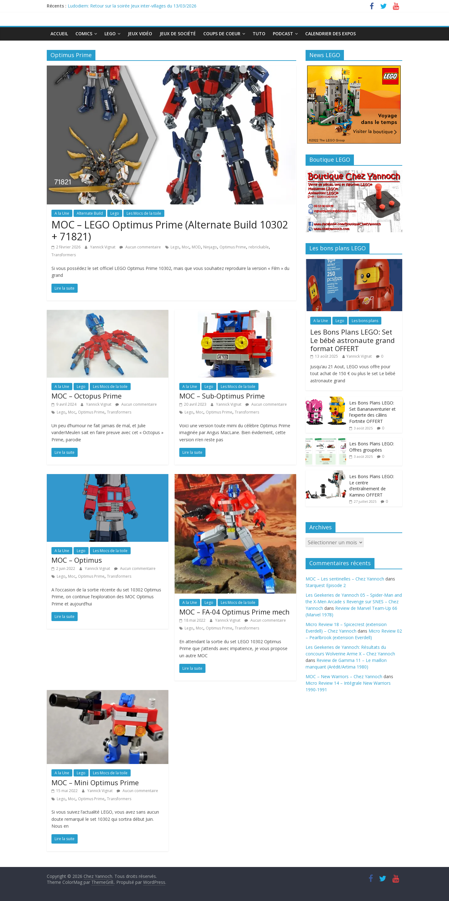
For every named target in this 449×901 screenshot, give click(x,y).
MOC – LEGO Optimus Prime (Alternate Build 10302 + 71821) (169, 230)
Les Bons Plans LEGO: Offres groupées (371, 447)
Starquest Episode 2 (326, 585)
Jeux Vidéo (140, 34)
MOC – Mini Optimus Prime (95, 782)
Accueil (59, 34)
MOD (196, 247)
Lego (110, 34)
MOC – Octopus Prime (86, 395)
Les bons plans (365, 320)
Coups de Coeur (221, 34)
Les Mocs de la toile (144, 213)
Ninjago (210, 247)
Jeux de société (178, 34)
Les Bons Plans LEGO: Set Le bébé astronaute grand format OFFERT (352, 340)
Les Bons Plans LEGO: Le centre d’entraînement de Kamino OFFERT (371, 485)
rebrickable (259, 247)
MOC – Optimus (76, 560)
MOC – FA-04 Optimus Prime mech (234, 611)
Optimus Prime (233, 247)
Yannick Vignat (103, 247)
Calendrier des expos (330, 34)
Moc (185, 247)
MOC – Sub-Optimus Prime (222, 395)
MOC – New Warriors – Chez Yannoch (344, 676)
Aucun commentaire (140, 247)
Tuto (259, 34)
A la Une (62, 213)
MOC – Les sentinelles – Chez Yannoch (345, 579)
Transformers (63, 254)
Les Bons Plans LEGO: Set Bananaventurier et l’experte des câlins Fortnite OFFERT (372, 412)
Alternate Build (90, 213)
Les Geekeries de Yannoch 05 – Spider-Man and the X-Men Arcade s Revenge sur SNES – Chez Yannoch (354, 601)
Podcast (283, 34)
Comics (83, 34)
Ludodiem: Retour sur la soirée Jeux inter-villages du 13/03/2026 (132, 6)
